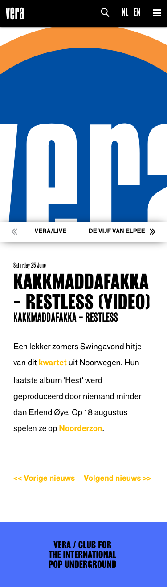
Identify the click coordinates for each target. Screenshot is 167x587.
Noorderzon (80, 428)
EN (137, 12)
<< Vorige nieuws (44, 478)
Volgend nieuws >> (117, 478)
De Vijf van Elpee (117, 231)
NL (125, 12)
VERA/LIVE (51, 231)
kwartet (53, 362)
